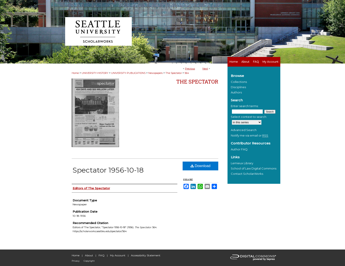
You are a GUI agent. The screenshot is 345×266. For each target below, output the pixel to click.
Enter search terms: (245, 106)
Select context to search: (249, 116)
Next (205, 68)
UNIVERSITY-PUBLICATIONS (128, 73)
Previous (190, 68)
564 (187, 73)
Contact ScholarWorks (247, 173)
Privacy (75, 260)
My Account (117, 255)
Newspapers (155, 73)
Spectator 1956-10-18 (108, 170)
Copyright (89, 260)
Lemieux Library (242, 163)
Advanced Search (244, 130)
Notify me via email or (249, 135)
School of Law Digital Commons (253, 168)
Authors (236, 92)
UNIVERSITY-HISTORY (95, 73)
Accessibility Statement (145, 255)
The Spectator (173, 73)
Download (201, 166)
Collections (239, 82)
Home (75, 73)
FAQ (102, 255)
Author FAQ (239, 149)
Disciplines (238, 87)
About (89, 255)
